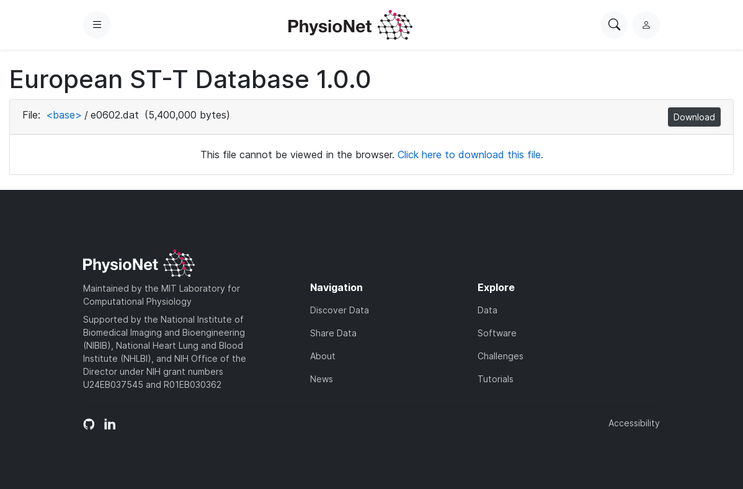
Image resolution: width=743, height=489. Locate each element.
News (321, 379)
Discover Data (339, 310)
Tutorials (496, 379)
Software (497, 333)
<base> (64, 115)
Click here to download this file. (470, 154)
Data (487, 310)
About (323, 356)
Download (694, 117)
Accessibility (634, 423)
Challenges (500, 356)
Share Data (333, 333)
